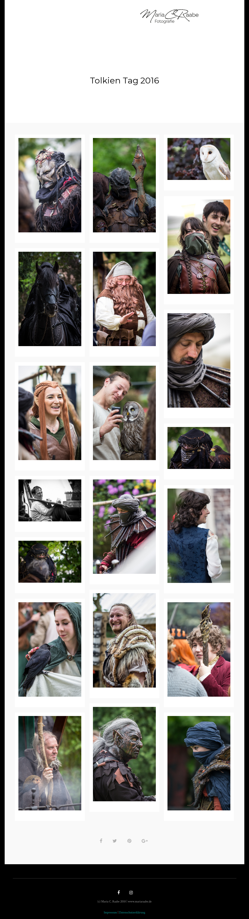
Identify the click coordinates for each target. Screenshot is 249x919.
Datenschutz (157, 18)
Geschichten (95, 18)
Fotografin (71, 11)
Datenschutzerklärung (132, 910)
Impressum (125, 18)
